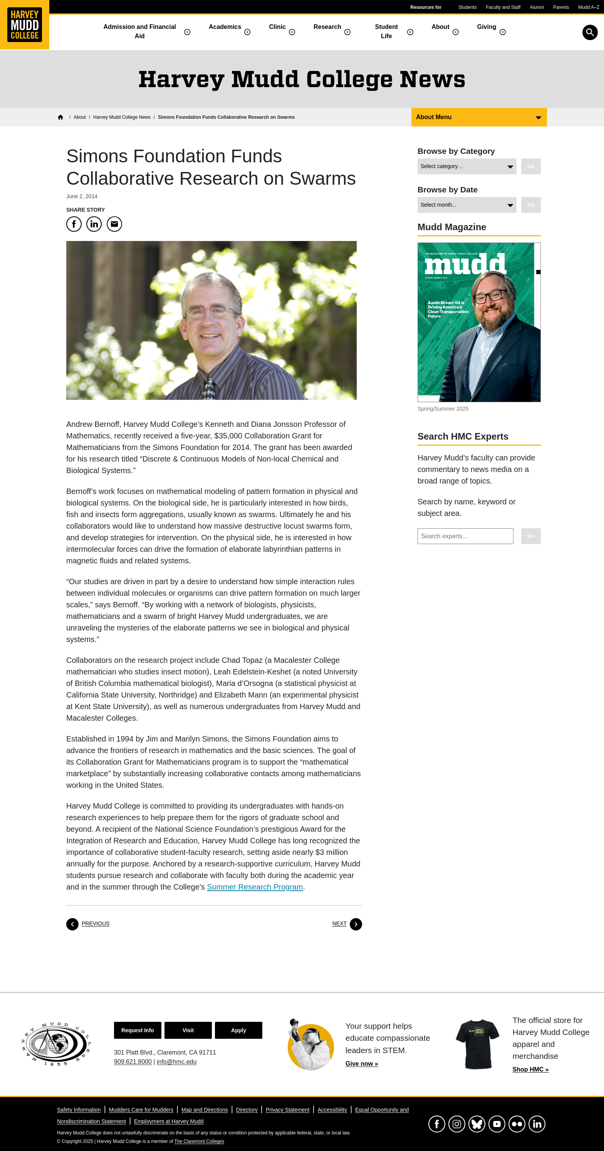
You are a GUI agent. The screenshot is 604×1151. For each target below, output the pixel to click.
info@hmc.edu (176, 1061)
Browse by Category (456, 151)
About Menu (433, 117)
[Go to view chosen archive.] (531, 205)
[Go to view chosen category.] (531, 166)
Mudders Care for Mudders (141, 1110)
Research (327, 27)
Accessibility (332, 1110)
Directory (247, 1110)
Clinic (277, 27)
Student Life (386, 31)
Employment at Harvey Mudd (169, 1121)
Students (467, 7)
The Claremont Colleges (199, 1141)
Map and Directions (204, 1110)
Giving (487, 27)
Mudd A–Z (588, 7)
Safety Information (79, 1110)
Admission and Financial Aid (140, 31)
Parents (561, 7)
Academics (225, 27)
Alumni (537, 7)
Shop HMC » (531, 1069)
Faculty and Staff (503, 7)
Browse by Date (448, 189)
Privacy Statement (288, 1110)
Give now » (362, 1063)
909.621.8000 (133, 1061)
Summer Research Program (255, 887)
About (441, 27)
